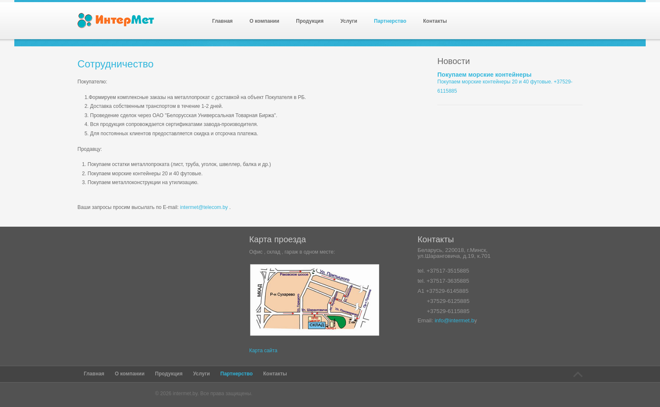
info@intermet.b (454, 320)
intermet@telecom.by (204, 207)
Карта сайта (263, 350)
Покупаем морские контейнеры (484, 74)
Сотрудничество (115, 64)
